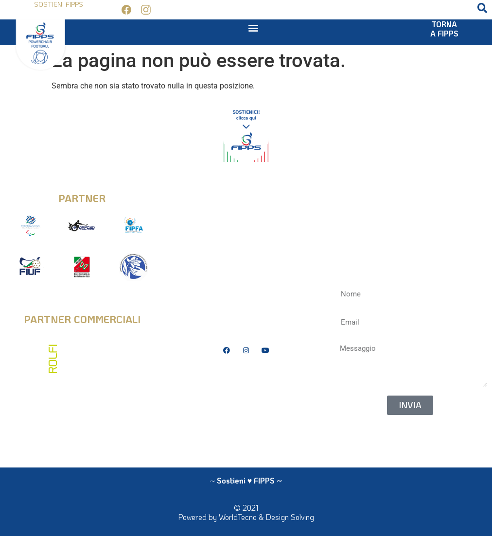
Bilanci (246, 393)
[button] (482, 8)
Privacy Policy (246, 378)
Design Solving (289, 517)
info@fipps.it (246, 191)
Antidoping (246, 407)
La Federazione (246, 422)
